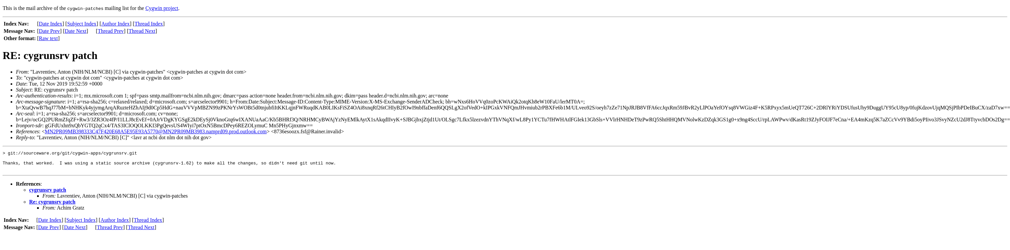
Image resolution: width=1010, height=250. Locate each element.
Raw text (48, 38)
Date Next (75, 31)
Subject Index (81, 24)
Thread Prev (111, 31)
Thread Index (148, 24)
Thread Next (142, 31)
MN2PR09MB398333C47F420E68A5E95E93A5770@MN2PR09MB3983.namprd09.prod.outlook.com (156, 131)
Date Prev (49, 31)
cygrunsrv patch (47, 194)
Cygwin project (161, 8)
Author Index (115, 24)
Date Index (50, 24)
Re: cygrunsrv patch (52, 206)
